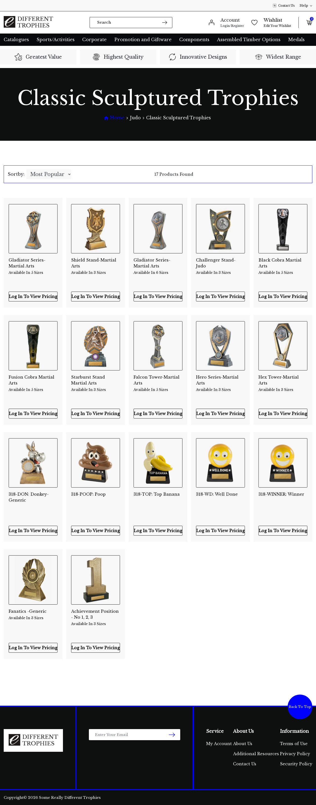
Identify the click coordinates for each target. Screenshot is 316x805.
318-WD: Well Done (217, 494)
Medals (296, 39)
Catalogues (16, 39)
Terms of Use (294, 743)
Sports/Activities (56, 39)
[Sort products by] (48, 174)
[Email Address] (134, 734)
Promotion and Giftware (143, 39)
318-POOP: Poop (88, 494)
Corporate (94, 39)
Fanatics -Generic (33, 615)
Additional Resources (256, 753)
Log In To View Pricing (33, 296)
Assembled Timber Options (248, 39)
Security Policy (296, 763)
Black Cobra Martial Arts (282, 263)
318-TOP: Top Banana (157, 494)
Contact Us (284, 6)
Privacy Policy (295, 753)
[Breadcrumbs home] (114, 118)
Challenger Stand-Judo (220, 263)
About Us (242, 743)
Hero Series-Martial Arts (220, 380)
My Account (219, 743)
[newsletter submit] (172, 734)
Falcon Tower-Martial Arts (158, 380)
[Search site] (165, 22)
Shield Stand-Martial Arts (95, 263)
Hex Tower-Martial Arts (282, 380)
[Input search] (131, 22)
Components (194, 39)
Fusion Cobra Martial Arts (33, 380)
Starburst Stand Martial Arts (95, 380)
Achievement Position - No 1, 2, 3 (95, 615)
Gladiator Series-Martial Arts (33, 263)
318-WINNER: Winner (281, 494)
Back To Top (300, 707)
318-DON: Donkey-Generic (29, 497)
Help (306, 5)
